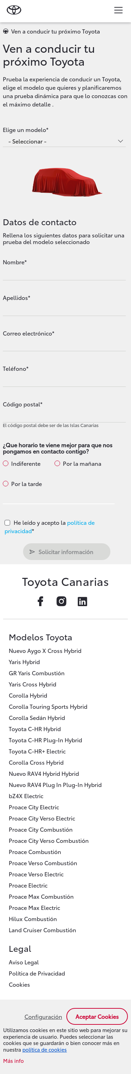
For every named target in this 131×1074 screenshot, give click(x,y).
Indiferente (26, 463)
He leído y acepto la (50, 526)
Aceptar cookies (97, 1016)
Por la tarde (26, 483)
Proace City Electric (34, 807)
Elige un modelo (24, 129)
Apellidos (15, 297)
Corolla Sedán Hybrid (37, 717)
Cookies (19, 984)
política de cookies (44, 1049)
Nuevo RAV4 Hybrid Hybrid (44, 773)
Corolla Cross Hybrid (36, 762)
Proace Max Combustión (41, 896)
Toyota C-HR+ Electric (37, 751)
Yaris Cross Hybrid (32, 684)
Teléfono (14, 368)
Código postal (21, 404)
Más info (13, 1061)
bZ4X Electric (26, 796)
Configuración (43, 1016)
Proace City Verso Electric (42, 818)
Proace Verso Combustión (43, 863)
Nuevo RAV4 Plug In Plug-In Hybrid (55, 784)
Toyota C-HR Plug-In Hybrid (45, 740)
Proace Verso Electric (36, 874)
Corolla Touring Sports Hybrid (48, 706)
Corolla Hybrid (28, 695)
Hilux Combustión (33, 918)
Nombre (13, 262)
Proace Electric (28, 885)
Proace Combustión (35, 851)
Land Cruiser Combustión (42, 930)
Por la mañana (82, 463)
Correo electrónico (27, 333)
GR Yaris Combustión (37, 673)
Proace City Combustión (41, 829)
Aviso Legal (24, 962)
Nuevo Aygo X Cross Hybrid (45, 650)
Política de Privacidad (37, 973)
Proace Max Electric (34, 907)
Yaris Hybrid (24, 661)
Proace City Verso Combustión (49, 840)
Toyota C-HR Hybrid (35, 728)
